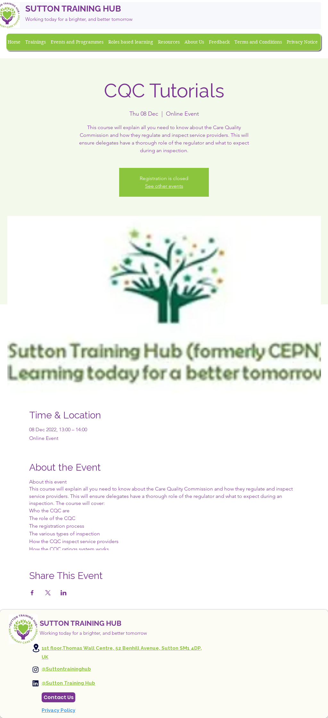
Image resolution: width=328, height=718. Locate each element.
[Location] (36, 648)
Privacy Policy (58, 710)
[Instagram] (35, 669)
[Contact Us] (58, 697)
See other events (164, 186)
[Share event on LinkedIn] (64, 592)
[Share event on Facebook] (32, 592)
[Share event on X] (48, 592)
